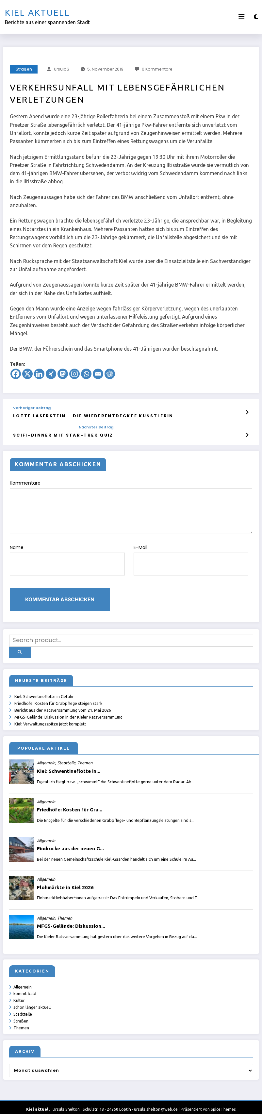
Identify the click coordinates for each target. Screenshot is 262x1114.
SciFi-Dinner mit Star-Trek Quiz (58, 434)
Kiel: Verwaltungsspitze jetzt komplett (51, 716)
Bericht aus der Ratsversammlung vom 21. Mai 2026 (63, 702)
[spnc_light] (256, 17)
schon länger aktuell (32, 1000)
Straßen (24, 69)
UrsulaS (61, 69)
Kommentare (131, 505)
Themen (21, 1021)
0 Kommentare (157, 69)
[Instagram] (74, 374)
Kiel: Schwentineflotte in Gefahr (44, 689)
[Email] (98, 374)
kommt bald (25, 986)
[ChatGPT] (110, 374)
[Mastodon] (62, 374)
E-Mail (191, 556)
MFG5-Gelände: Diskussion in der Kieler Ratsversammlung (69, 709)
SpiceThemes (223, 1103)
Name (67, 556)
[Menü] (241, 16)
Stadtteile (23, 1007)
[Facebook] (15, 374)
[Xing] (51, 374)
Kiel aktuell (37, 12)
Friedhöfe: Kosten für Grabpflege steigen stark (59, 695)
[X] (27, 374)
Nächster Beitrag (86, 427)
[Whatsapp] (86, 374)
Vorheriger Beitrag (32, 408)
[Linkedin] (39, 374)
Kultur (19, 993)
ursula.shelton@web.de (156, 1103)
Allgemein (23, 979)
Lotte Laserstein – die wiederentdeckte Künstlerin (84, 415)
